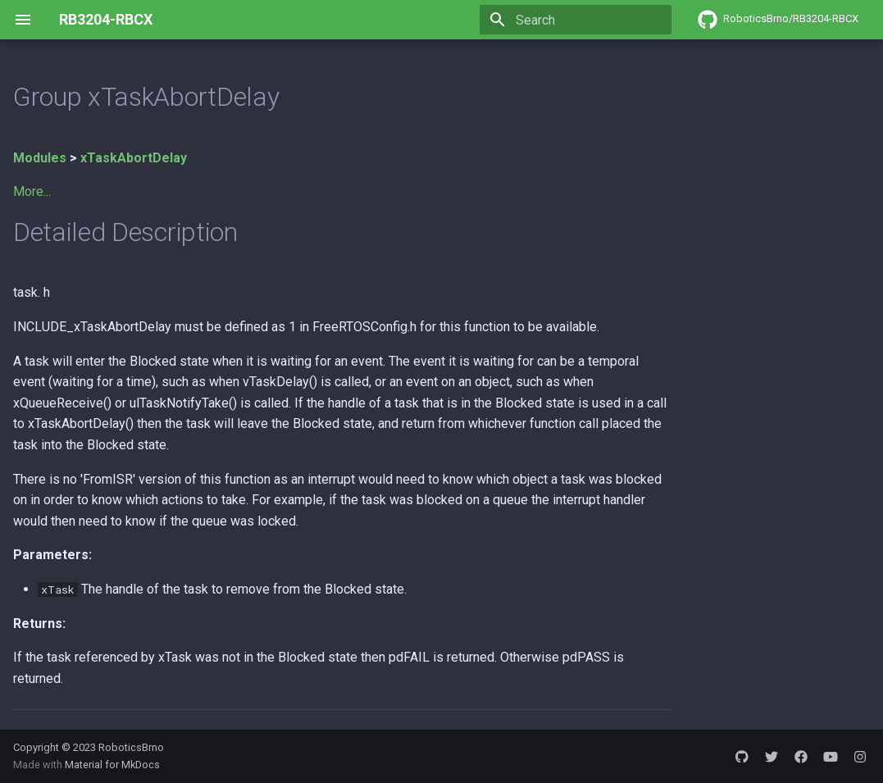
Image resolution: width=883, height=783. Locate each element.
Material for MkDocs (112, 764)
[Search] (575, 19)
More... (32, 191)
